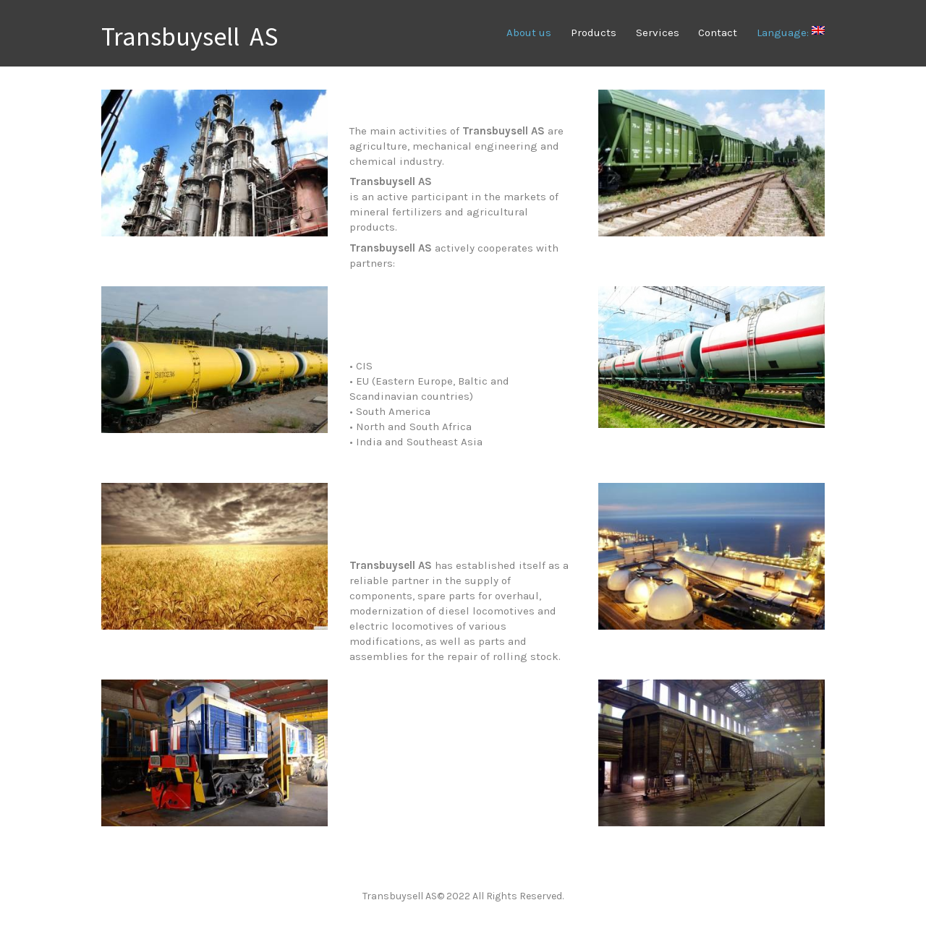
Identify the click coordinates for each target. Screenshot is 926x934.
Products (593, 32)
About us (528, 32)
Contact (717, 32)
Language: (791, 32)
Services (657, 32)
